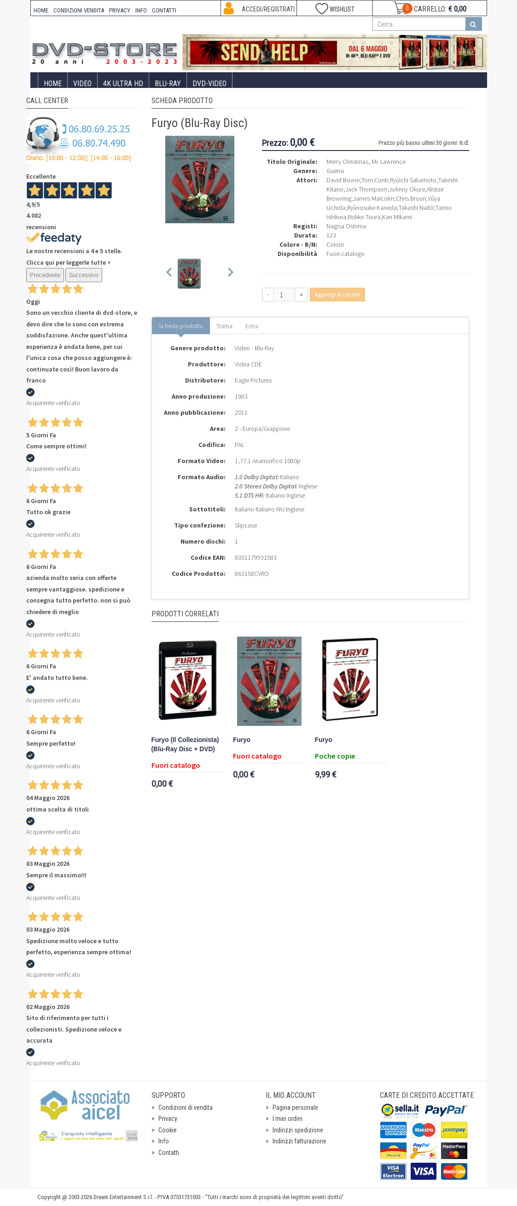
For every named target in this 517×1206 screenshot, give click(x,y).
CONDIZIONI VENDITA (78, 10)
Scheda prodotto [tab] (180, 326)
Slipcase (246, 525)
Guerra (335, 171)
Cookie (167, 1130)
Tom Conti (374, 180)
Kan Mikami (397, 217)
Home (53, 83)
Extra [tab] (251, 326)
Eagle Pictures (253, 380)
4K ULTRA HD (123, 83)
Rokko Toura (364, 217)
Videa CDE (248, 364)
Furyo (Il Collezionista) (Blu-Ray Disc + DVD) (185, 744)
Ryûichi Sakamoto (413, 180)
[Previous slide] (169, 273)
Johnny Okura (407, 189)
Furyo (241, 739)
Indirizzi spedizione (298, 1130)
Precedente (45, 275)
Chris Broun (411, 198)
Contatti (168, 1152)
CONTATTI (164, 10)
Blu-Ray (168, 83)
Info (163, 1141)
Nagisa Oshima (346, 226)
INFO (141, 10)
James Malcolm (373, 198)
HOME (41, 10)
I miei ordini (287, 1118)
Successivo (84, 275)
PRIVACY (119, 10)
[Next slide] (230, 273)
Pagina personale (295, 1107)
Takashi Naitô (416, 207)
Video (82, 83)
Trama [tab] (224, 326)
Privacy (167, 1118)
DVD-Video (209, 83)
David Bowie (343, 180)
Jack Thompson (366, 189)
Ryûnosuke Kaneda (372, 207)
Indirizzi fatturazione (299, 1141)
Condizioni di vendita (185, 1107)
